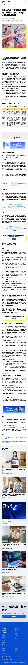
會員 (4, 632)
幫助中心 (3, 650)
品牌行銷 (7, 572)
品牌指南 (16, 648)
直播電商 (3, 639)
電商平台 (11, 473)
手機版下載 (18, 638)
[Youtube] (11, 656)
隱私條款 (11, 659)
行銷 (4, 630)
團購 (21, 20)
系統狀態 (3, 653)
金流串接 (16, 635)
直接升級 (23, 429)
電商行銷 (17, 20)
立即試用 (14, 238)
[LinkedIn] (7, 656)
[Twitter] (9, 656)
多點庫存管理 (17, 632)
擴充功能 (16, 637)
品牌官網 (7, 473)
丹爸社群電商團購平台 (11, 355)
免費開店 (17, 429)
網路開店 (7, 548)
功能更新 (6, 523)
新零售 (11, 548)
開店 (5, 427)
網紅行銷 (8, 20)
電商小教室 (3, 648)
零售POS (16, 628)
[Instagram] (4, 656)
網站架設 (3, 473)
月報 (3, 523)
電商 (4, 627)
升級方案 (9, 427)
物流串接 (16, 633)
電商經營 (3, 20)
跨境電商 (3, 642)
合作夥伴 (16, 650)
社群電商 (12, 20)
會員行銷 (16, 630)
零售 (4, 628)
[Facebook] (2, 656)
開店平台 (3, 548)
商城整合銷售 (4, 637)
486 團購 (4, 355)
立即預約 (14, 318)
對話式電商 (3, 640)
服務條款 (7, 659)
